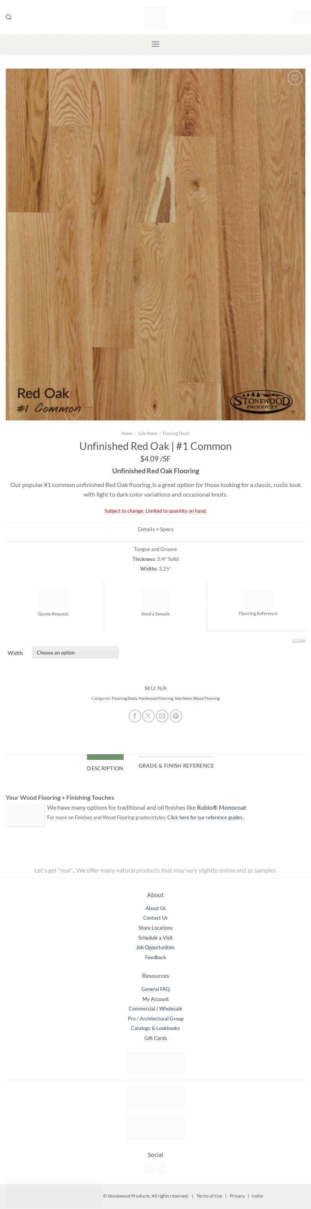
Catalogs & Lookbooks (155, 1028)
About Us (156, 908)
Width (15, 653)
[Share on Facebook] (135, 716)
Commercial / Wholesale (155, 1009)
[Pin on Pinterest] (176, 716)
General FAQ (155, 989)
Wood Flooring (206, 698)
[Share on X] (148, 716)
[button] (299, 17)
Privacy (237, 1196)
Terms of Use (209, 1196)
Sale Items (147, 433)
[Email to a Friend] (162, 716)
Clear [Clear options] (298, 640)
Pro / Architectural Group (155, 1018)
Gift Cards (155, 1038)
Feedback (155, 957)
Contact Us (155, 918)
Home (127, 433)
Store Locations (156, 928)
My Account (155, 999)
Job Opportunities (155, 947)
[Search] (8, 17)
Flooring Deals (176, 433)
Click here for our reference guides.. (206, 817)
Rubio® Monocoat (221, 807)
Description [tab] (105, 768)
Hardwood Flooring (156, 698)
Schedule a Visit (155, 938)
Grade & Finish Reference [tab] (176, 765)
